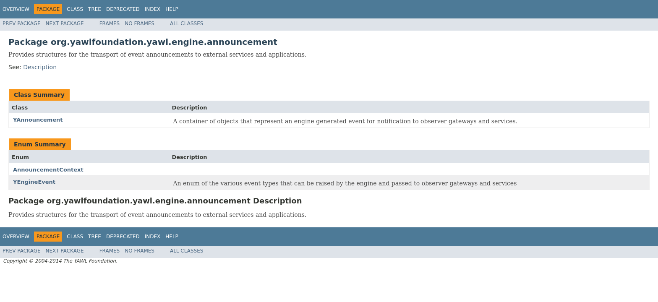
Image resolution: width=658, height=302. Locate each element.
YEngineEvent (34, 182)
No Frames (139, 23)
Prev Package (22, 23)
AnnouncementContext (48, 170)
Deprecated (123, 9)
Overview (16, 9)
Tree (94, 9)
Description (40, 67)
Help (171, 9)
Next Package (65, 23)
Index (153, 9)
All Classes (186, 23)
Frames (109, 23)
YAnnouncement (38, 120)
